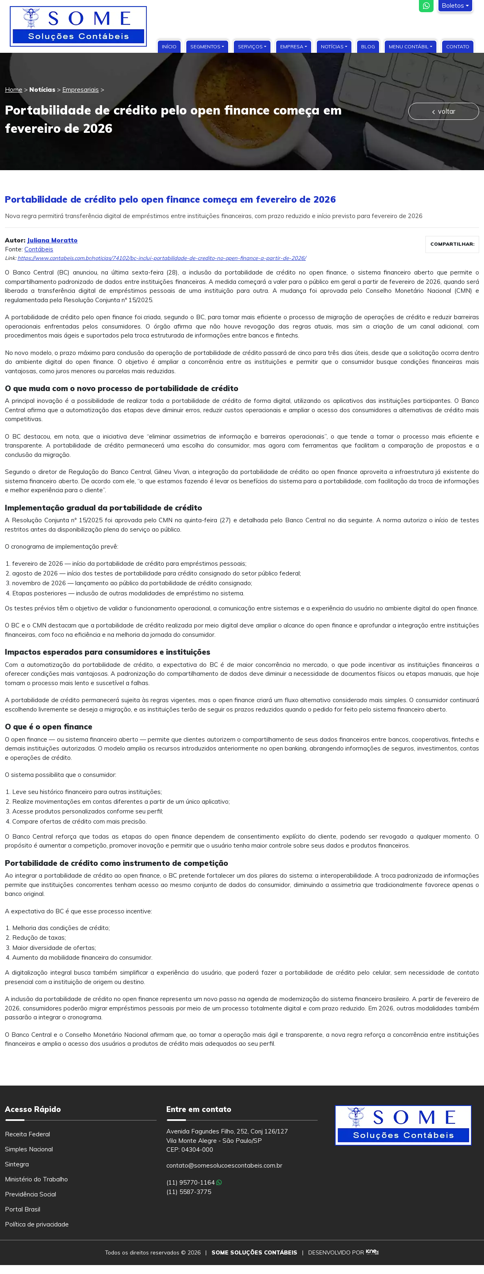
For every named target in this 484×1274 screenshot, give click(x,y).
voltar (443, 111)
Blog (368, 46)
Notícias (332, 46)
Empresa (291, 46)
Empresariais (80, 89)
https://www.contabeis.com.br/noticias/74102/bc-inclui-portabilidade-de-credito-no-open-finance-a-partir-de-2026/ (161, 258)
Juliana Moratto (52, 240)
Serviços (250, 46)
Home (13, 89)
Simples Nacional (29, 1149)
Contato (457, 46)
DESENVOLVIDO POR (336, 1252)
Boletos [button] (453, 5)
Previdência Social (30, 1194)
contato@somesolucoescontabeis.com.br (224, 1165)
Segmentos (205, 46)
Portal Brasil (22, 1209)
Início (169, 46)
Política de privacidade (37, 1224)
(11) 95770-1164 (194, 1182)
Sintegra (17, 1164)
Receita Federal (27, 1134)
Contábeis (38, 249)
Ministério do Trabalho (36, 1179)
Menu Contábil (409, 46)
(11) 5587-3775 (188, 1192)
